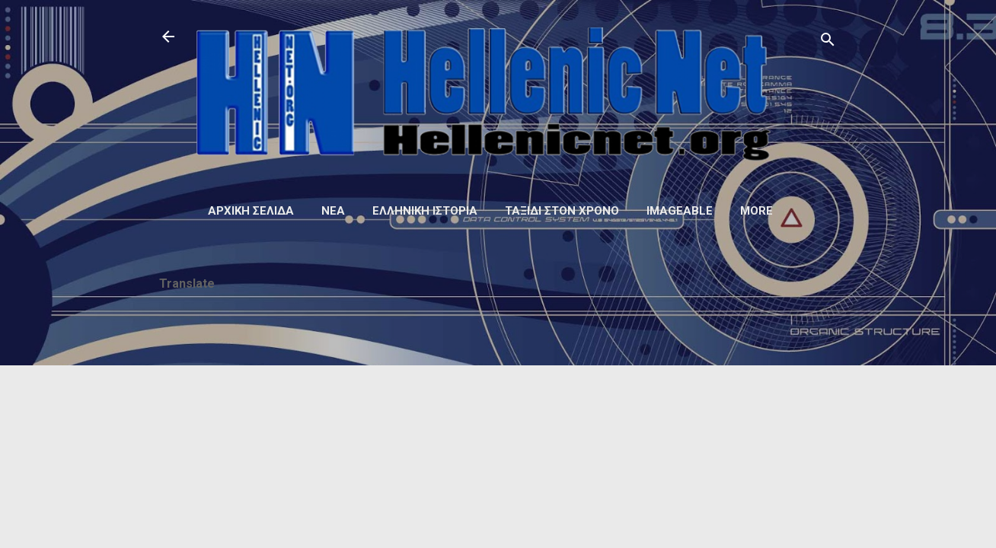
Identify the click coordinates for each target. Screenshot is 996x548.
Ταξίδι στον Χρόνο (562, 211)
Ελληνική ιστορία (424, 211)
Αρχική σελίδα (251, 211)
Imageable (679, 211)
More (756, 211)
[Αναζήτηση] (828, 41)
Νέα (333, 211)
